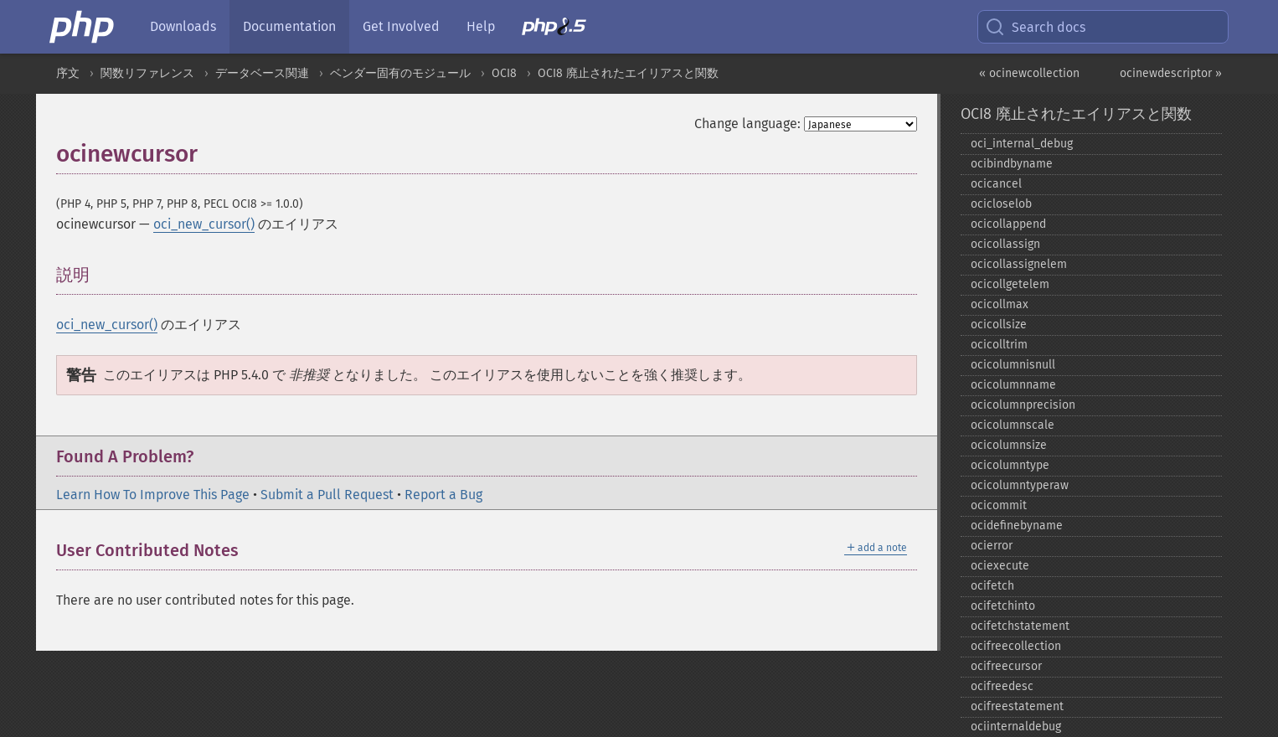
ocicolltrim (999, 345)
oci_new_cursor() (204, 224)
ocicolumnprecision (1023, 405)
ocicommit (999, 505)
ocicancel (996, 184)
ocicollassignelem (1019, 264)
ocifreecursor (1006, 666)
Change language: (747, 123)
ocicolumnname (1013, 385)
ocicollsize (999, 324)
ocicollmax (999, 304)
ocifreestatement (1017, 706)
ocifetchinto (1003, 606)
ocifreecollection (1016, 646)
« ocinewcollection (1029, 73)
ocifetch (992, 586)
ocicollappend (1008, 224)
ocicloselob (1001, 204)
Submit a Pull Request (327, 494)
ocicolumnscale (1012, 425)
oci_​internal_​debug (1022, 144)
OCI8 (504, 73)
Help (480, 26)
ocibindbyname (1012, 164)
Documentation (289, 26)
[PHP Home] (82, 27)
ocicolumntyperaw (1020, 485)
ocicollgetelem (1010, 284)
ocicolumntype (1010, 465)
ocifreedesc (1002, 686)
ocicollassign (1005, 244)
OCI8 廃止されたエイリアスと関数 (628, 73)
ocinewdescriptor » (1171, 73)
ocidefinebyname (1017, 525)
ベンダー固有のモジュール (400, 73)
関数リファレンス (147, 73)
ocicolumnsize (1009, 445)
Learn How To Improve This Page (153, 494)
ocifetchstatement (1020, 626)
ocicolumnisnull (1013, 365)
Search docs (1035, 27)
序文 (68, 73)
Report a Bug (443, 494)
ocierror (992, 546)
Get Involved (401, 26)
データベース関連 (262, 73)
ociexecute (1000, 566)
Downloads (183, 26)
